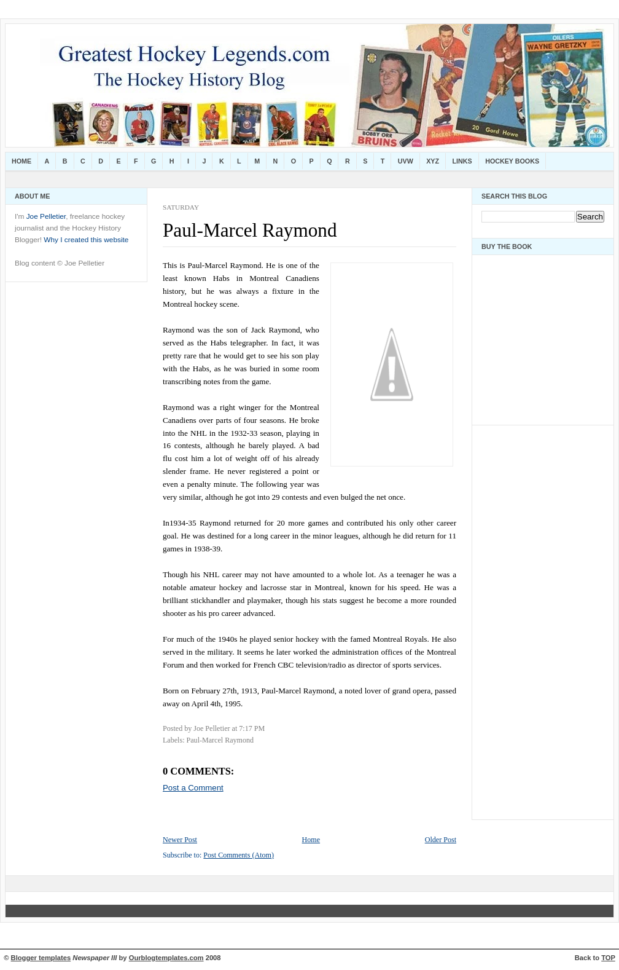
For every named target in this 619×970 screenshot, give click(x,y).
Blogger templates (41, 957)
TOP (608, 957)
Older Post (440, 839)
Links (462, 161)
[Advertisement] (518, 619)
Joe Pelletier (46, 216)
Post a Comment (193, 787)
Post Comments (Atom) (238, 855)
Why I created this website (86, 239)
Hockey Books (512, 161)
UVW (405, 161)
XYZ (432, 161)
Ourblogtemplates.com (166, 957)
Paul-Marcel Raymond (250, 230)
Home (21, 161)
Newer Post (180, 839)
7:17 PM (252, 728)
